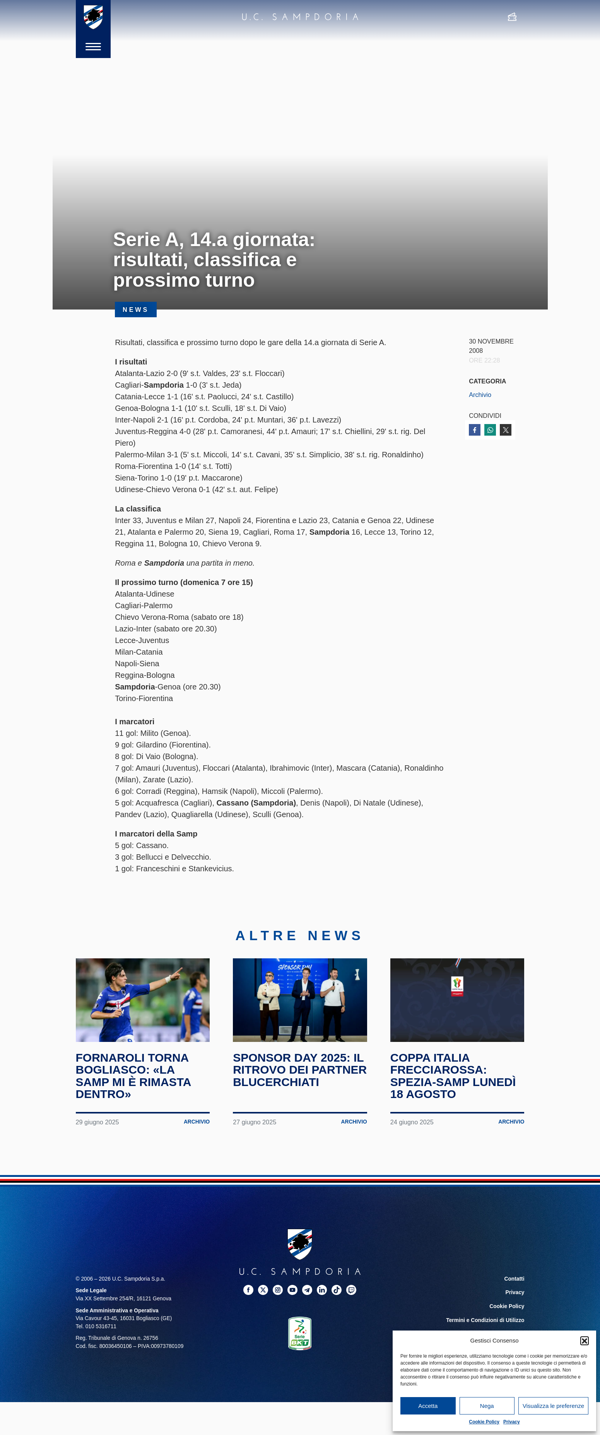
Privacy (511, 1422)
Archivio (480, 394)
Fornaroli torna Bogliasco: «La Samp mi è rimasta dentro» (133, 1076)
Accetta (428, 1406)
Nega (487, 1406)
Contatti (514, 1279)
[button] (584, 1340)
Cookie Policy (484, 1422)
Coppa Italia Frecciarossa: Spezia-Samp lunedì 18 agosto (453, 1076)
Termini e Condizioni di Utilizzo (485, 1320)
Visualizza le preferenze (553, 1406)
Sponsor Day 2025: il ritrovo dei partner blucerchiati (300, 1069)
